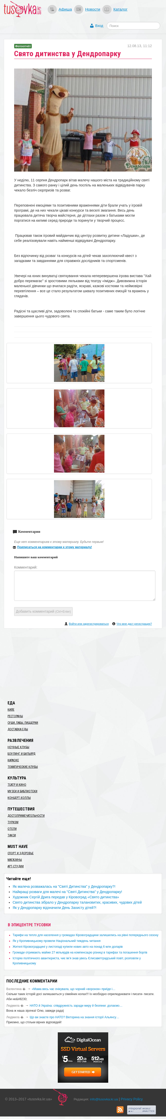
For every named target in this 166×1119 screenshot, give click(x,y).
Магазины (15, 860)
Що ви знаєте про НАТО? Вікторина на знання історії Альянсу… (74, 1017)
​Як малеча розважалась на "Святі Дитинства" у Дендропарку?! (64, 886)
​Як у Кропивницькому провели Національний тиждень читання (56, 941)
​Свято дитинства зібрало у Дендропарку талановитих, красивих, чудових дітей (77, 902)
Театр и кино (17, 784)
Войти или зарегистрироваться (89, 623)
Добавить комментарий (43, 611)
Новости (92, 9)
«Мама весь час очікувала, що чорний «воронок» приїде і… (74, 989)
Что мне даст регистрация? (134, 623)
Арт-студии (16, 866)
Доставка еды (18, 729)
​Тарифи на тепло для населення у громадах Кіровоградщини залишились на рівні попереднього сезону (85, 935)
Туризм (13, 822)
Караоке (13, 760)
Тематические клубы (23, 767)
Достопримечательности (26, 815)
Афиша (65, 9)
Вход (99, 26)
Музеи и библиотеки (22, 791)
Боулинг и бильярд (21, 753)
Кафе (11, 709)
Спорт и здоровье (21, 853)
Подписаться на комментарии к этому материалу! (54, 547)
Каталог (120, 9)
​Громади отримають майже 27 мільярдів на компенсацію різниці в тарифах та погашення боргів (80, 952)
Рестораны (15, 716)
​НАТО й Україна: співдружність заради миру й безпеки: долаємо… (76, 1005)
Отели (12, 829)
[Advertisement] (83, 663)
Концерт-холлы (19, 798)
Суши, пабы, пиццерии (23, 723)
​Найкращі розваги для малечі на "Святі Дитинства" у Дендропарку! (67, 892)
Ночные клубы (18, 747)
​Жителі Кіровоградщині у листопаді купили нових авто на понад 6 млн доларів (68, 946)
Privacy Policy (132, 1099)
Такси (12, 835)
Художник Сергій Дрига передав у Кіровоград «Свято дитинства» (66, 897)
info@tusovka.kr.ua (104, 1099)
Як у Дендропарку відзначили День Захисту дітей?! (54, 908)
